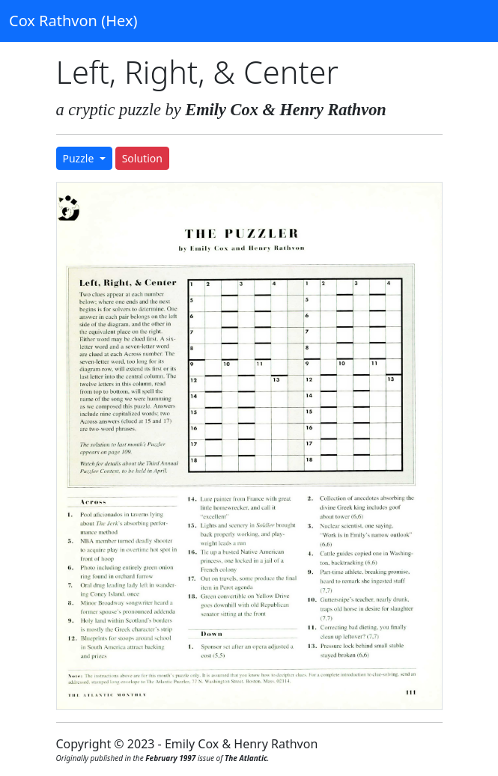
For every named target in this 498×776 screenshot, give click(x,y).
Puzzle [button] (80, 158)
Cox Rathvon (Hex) (73, 20)
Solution (142, 158)
